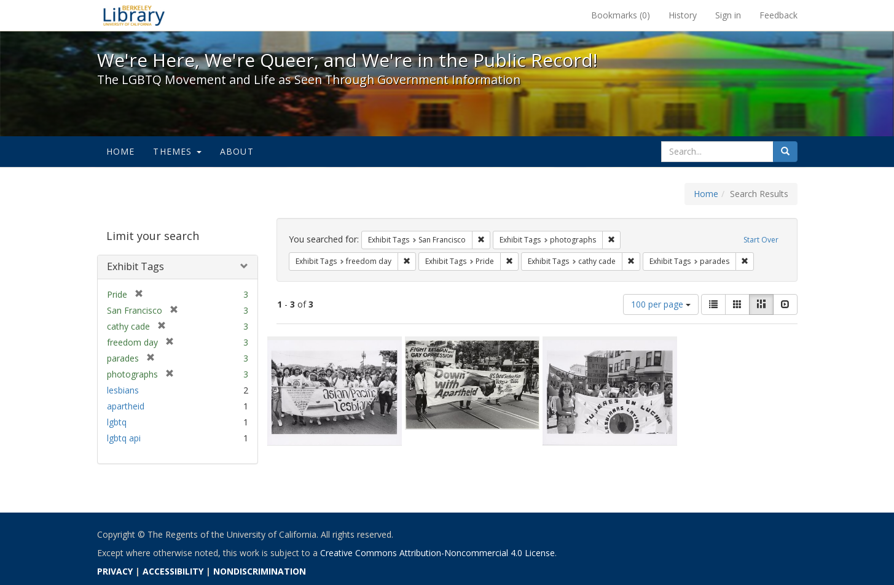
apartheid (125, 406)
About (237, 151)
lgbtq (117, 422)
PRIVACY (115, 571)
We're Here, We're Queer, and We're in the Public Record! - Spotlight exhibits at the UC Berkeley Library (134, 15)
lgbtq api (124, 438)
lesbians (123, 390)
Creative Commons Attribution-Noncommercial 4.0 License (437, 553)
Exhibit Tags (135, 266)
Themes (177, 151)
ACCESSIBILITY (173, 571)
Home (120, 151)
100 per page (661, 304)
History (683, 15)
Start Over (760, 239)
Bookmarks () (620, 15)
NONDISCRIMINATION (259, 571)
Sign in (728, 15)
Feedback (778, 15)
